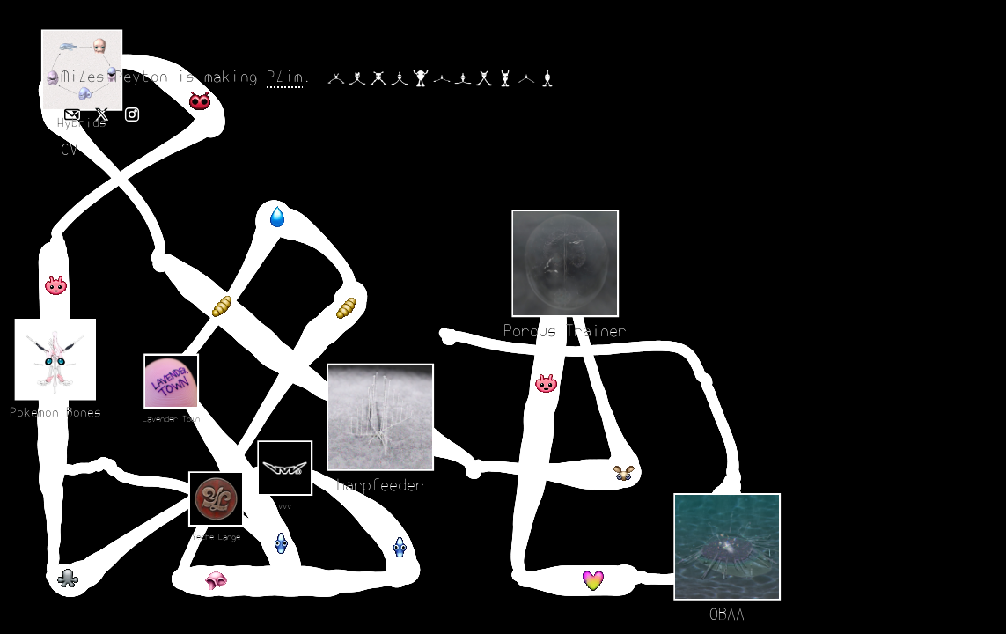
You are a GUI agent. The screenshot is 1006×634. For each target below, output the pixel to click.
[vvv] (579, 512)
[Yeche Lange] (138, 514)
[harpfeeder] (262, 67)
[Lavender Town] (242, 526)
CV (69, 150)
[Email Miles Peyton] (72, 114)
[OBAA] (352, 496)
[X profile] (102, 114)
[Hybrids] (286, 341)
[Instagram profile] (132, 114)
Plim (285, 77)
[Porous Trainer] (54, 329)
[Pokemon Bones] (286, 232)
